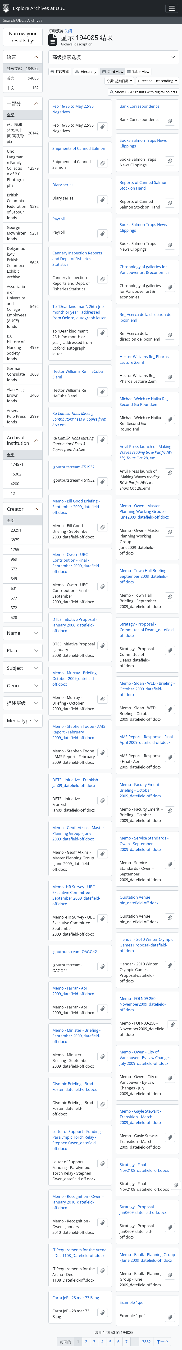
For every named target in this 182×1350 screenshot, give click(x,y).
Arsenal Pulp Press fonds (23, 416)
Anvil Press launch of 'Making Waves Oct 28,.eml (146, 452)
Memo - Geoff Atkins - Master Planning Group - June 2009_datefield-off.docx (78, 833)
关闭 (68, 30)
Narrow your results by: (23, 37)
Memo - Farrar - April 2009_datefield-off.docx (73, 991)
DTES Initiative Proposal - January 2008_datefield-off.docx (74, 625)
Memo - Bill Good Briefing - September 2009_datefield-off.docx (76, 506)
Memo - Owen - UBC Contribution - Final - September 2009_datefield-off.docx (76, 563)
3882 (146, 1341)
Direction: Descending (156, 81)
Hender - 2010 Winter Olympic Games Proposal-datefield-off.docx (146, 945)
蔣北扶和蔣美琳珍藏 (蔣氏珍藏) (23, 133)
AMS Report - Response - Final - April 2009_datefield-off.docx (147, 739)
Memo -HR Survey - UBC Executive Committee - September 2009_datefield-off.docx (76, 895)
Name (13, 633)
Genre (13, 685)
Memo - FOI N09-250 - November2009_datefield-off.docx (143, 1004)
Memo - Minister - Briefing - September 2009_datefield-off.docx (76, 1036)
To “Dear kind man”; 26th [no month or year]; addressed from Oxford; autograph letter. (79, 312)
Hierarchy (85, 71)
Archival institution (18, 440)
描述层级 (16, 703)
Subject (15, 668)
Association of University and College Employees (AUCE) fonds (23, 306)
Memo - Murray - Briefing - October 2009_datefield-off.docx (75, 678)
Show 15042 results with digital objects (143, 92)
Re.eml (79, 419)
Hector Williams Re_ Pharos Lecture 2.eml (144, 359)
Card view (112, 71)
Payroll (58, 219)
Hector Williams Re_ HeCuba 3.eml (77, 374)
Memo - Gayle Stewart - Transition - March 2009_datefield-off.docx (140, 1117)
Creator (15, 509)
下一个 (162, 1341)
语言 (11, 57)
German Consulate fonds (23, 374)
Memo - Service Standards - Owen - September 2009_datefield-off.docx (144, 843)
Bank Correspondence (139, 106)
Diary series (62, 184)
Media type (19, 720)
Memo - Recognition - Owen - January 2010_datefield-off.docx (78, 1202)
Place (12, 650)
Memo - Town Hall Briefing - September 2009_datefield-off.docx (144, 576)
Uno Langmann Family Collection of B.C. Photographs (23, 168)
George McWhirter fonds (23, 233)
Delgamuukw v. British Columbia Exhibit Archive (23, 263)
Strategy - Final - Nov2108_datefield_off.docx (144, 1167)
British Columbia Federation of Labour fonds (23, 206)
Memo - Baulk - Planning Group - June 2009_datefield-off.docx (147, 1257)
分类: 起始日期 (118, 81)
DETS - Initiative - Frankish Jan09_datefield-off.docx (75, 782)
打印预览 (59, 71)
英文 (23, 79)
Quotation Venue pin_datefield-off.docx (139, 900)
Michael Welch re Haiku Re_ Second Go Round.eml (144, 401)
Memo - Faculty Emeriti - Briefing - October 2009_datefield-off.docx (141, 790)
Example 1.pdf (132, 1302)
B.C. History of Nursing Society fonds (23, 347)
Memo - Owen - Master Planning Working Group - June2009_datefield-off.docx (144, 511)
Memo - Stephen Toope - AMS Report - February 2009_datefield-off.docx (78, 732)
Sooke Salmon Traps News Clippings (143, 143)
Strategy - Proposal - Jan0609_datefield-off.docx (143, 1209)
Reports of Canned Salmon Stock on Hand (144, 185)
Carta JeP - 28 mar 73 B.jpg (75, 1297)
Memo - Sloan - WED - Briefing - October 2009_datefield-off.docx (147, 689)
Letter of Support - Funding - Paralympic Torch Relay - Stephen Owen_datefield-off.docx (77, 1140)
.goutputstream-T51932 (73, 467)
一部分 (14, 103)
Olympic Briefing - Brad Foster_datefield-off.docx (74, 1086)
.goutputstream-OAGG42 (74, 951)
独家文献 (23, 69)
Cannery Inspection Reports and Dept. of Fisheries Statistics (77, 258)
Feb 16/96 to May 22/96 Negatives (73, 109)
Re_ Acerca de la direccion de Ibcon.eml (145, 317)
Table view (138, 71)
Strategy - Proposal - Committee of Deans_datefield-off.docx (147, 630)
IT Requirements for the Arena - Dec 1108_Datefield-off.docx (79, 1252)
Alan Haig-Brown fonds (23, 395)
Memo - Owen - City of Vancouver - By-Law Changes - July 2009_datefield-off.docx (146, 1057)
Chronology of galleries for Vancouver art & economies (144, 269)
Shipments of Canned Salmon (78, 148)
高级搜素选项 (66, 57)
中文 (23, 89)
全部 (10, 114)
